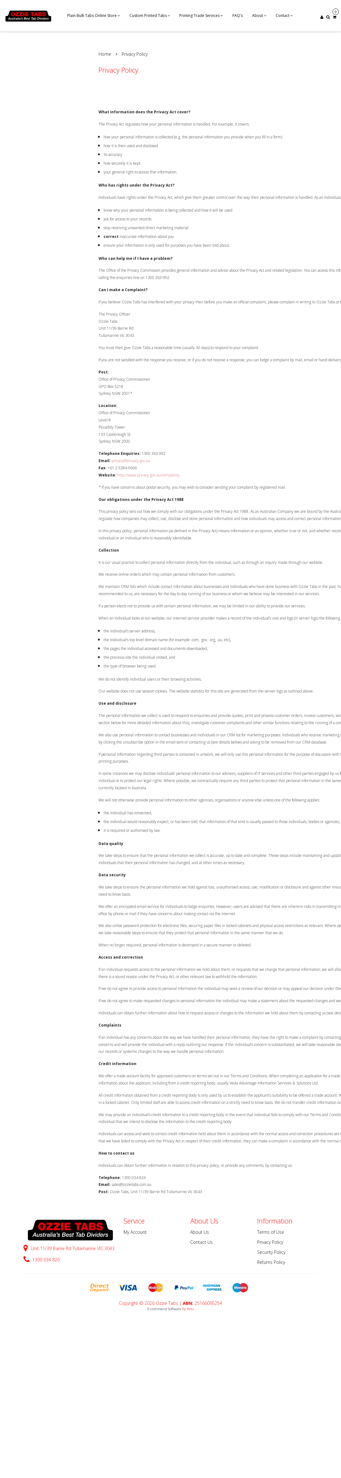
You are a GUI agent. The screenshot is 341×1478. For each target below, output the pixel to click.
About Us (199, 1232)
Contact (284, 15)
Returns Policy (271, 1262)
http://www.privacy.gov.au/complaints (148, 475)
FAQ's (237, 15)
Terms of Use (270, 1232)
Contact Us (201, 1242)
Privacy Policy (270, 1242)
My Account (135, 1232)
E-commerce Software (164, 1308)
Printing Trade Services (201, 15)
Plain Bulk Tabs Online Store (93, 15)
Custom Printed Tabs (150, 15)
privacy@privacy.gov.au (131, 460)
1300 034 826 (41, 1260)
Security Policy (271, 1252)
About (259, 15)
